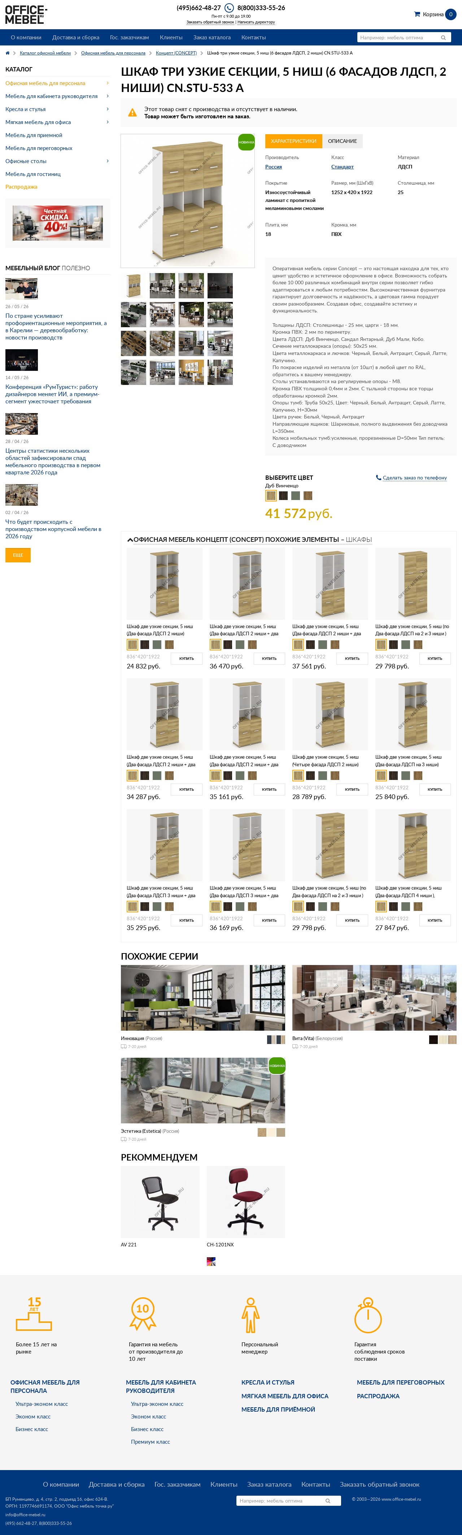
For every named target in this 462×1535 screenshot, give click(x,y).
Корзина (440, 14)
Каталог (18, 69)
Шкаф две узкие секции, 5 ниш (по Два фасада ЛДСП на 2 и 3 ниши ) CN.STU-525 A (329, 895)
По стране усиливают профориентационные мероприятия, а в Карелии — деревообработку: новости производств (56, 326)
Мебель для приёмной (278, 1409)
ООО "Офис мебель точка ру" (84, 1506)
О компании (26, 37)
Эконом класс (33, 1416)
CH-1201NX (220, 1244)
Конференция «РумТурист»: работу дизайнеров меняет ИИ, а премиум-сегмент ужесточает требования (52, 394)
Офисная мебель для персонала (45, 83)
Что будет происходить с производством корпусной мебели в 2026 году (53, 529)
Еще (18, 555)
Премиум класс (150, 1441)
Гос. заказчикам (129, 37)
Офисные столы (26, 161)
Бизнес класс (32, 1429)
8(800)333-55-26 (261, 7)
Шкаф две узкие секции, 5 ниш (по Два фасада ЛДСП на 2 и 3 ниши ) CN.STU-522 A (412, 634)
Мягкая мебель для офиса (38, 122)
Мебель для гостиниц (33, 173)
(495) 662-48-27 (21, 1523)
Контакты (253, 37)
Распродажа (21, 186)
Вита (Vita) (303, 1038)
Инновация (132, 1038)
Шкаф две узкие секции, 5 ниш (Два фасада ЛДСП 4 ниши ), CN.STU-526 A (408, 895)
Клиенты (171, 37)
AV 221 (129, 1244)
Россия (273, 166)
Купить (186, 658)
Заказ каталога (212, 37)
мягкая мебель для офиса (284, 1396)
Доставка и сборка (75, 37)
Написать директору (256, 22)
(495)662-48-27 (199, 7)
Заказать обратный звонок (210, 22)
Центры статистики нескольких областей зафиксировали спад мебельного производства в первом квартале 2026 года (52, 461)
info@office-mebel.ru (25, 1515)
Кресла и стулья (25, 109)
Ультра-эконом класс (42, 1403)
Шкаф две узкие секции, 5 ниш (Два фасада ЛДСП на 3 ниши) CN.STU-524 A (408, 764)
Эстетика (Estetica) (141, 1131)
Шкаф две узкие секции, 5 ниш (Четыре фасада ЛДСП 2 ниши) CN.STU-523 (325, 764)
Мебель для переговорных (38, 148)
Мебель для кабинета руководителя (51, 96)
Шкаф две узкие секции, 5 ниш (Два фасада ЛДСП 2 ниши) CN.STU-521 (160, 634)
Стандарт (342, 166)
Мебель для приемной (33, 135)
